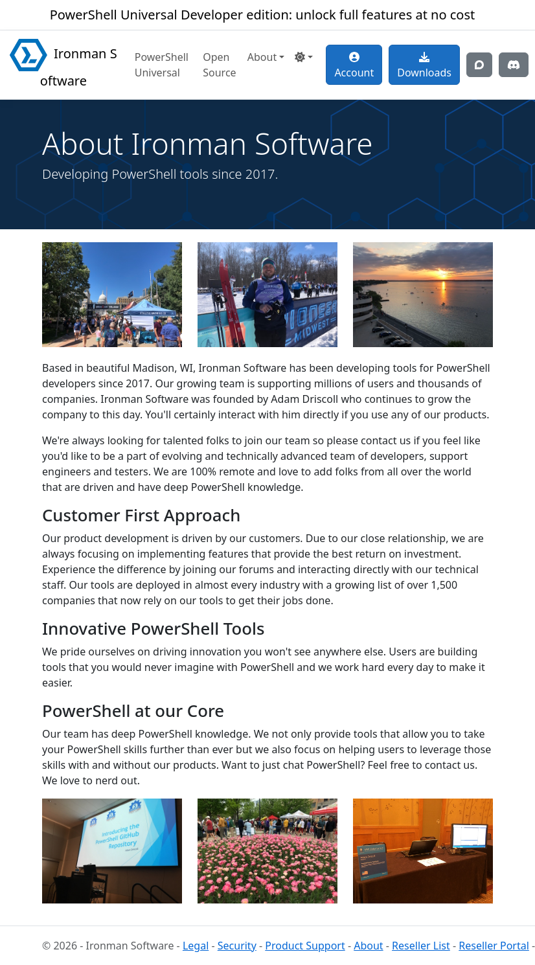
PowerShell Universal (161, 65)
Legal (196, 945)
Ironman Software (63, 64)
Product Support (305, 945)
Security (237, 945)
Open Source (219, 65)
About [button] (262, 57)
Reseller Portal (494, 945)
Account (354, 66)
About (368, 945)
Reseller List (421, 945)
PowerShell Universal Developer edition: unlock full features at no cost (262, 14)
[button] (304, 57)
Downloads (424, 66)
